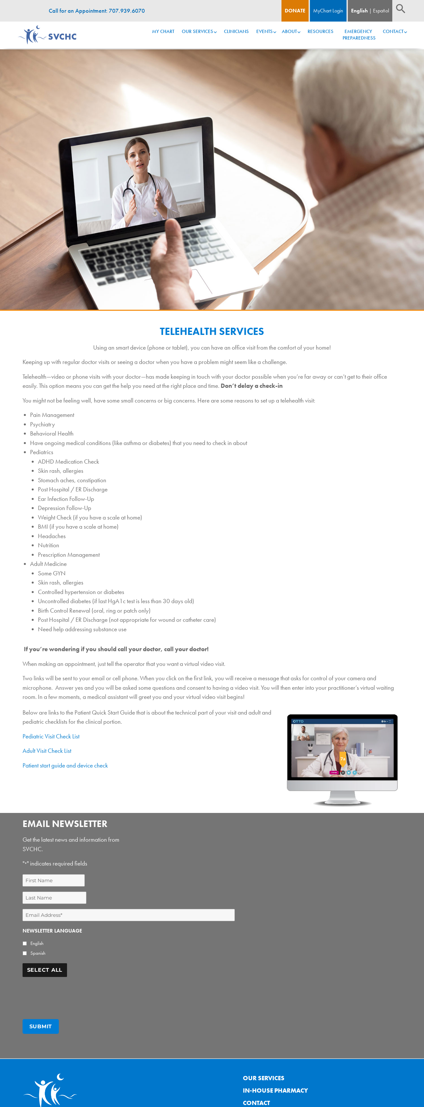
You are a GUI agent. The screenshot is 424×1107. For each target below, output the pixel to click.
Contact (393, 31)
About (289, 31)
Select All (45, 970)
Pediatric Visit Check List (51, 736)
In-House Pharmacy (275, 1088)
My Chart (163, 31)
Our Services (197, 31)
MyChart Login (328, 10)
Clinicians (236, 31)
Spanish (37, 953)
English (359, 10)
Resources (320, 31)
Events (264, 31)
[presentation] (72, 995)
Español (381, 10)
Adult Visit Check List (47, 751)
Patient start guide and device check (65, 765)
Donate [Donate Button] (295, 10)
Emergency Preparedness (359, 34)
